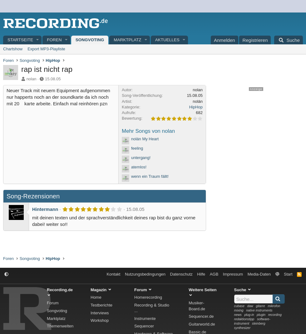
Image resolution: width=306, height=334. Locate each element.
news (238, 315)
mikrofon (274, 306)
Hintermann (45, 209)
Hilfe (201, 274)
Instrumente (145, 318)
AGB (214, 274)
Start (288, 274)
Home (96, 297)
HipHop (196, 107)
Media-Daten (259, 274)
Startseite (20, 39)
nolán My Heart (145, 139)
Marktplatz (127, 39)
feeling (137, 148)
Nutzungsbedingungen (145, 274)
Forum (53, 303)
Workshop (100, 320)
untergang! (141, 157)
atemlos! (138, 167)
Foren (54, 39)
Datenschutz (181, 274)
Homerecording (148, 297)
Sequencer (144, 326)
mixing (239, 310)
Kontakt (113, 274)
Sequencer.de (201, 316)
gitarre (260, 306)
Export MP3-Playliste (46, 49)
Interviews (100, 313)
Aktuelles (167, 39)
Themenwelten (60, 326)
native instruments (259, 310)
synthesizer (242, 328)
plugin (261, 315)
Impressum (233, 274)
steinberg (258, 323)
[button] (38, 40)
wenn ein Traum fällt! (150, 176)
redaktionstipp (244, 319)
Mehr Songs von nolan (148, 131)
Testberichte (101, 305)
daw (250, 306)
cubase (239, 306)
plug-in (249, 315)
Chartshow (12, 49)
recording (275, 315)
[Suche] (288, 40)
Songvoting (90, 39)
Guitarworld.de (202, 324)
